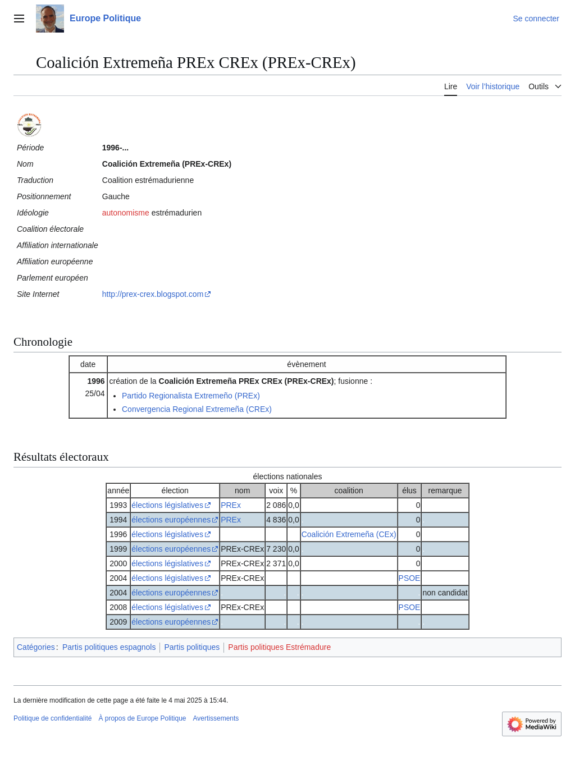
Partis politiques (192, 647)
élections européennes (171, 519)
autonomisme (125, 212)
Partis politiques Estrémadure (279, 647)
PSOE (410, 578)
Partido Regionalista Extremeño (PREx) (191, 395)
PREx (231, 505)
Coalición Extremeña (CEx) (349, 534)
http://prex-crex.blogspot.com (153, 294)
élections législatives (167, 505)
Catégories (36, 647)
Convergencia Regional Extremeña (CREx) (197, 409)
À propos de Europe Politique (142, 718)
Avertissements (216, 718)
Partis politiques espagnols (109, 647)
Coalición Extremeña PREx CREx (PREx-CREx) (246, 381)
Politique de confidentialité (52, 718)
